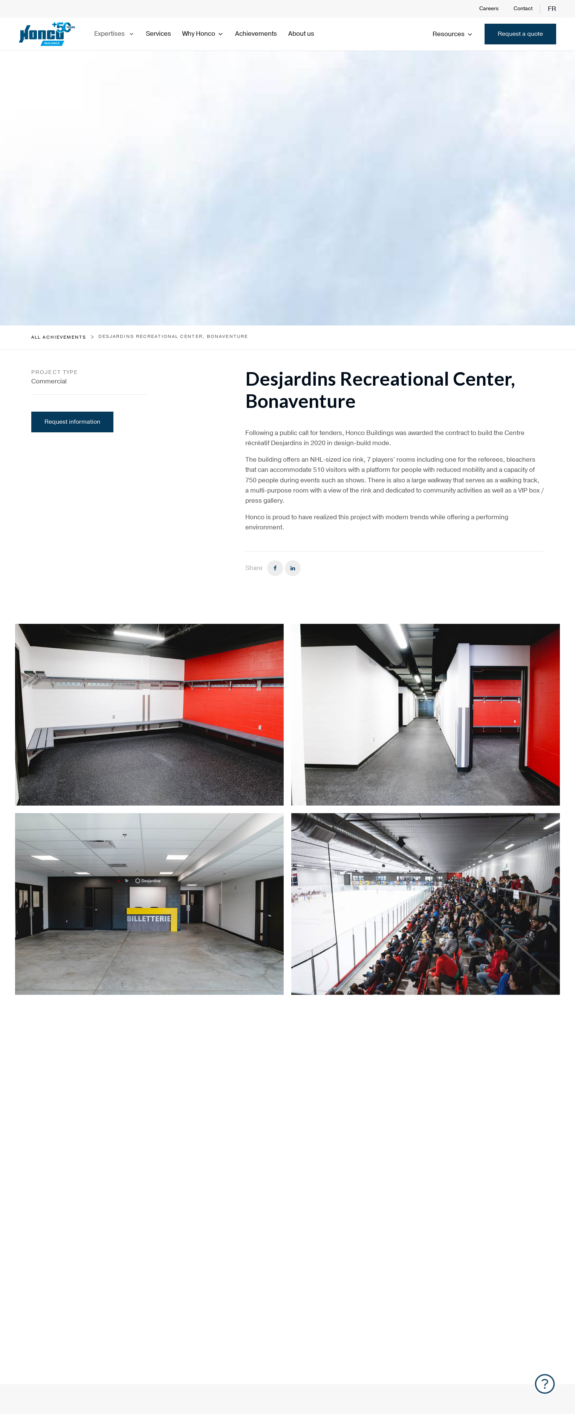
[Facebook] (275, 568)
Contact (523, 8)
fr (552, 9)
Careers (489, 8)
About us (301, 33)
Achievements (256, 33)
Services (158, 33)
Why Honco (203, 33)
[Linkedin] (293, 568)
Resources (453, 34)
